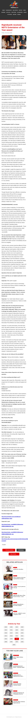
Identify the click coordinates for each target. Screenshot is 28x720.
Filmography (9, 10)
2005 (11, 641)
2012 (17, 635)
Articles (8, 12)
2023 (22, 627)
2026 (6, 627)
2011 (22, 635)
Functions (13, 12)
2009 (11, 638)
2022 (6, 630)
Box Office (15, 10)
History (14, 14)
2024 (17, 627)
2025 (11, 627)
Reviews (3, 12)
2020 (17, 630)
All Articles (21, 550)
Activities (9, 14)
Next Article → (14, 554)
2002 (14, 644)
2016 (17, 632)
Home (3, 10)
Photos (20, 10)
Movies (19, 14)
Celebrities (20, 12)
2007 (22, 638)
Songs (25, 12)
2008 (17, 638)
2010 (6, 638)
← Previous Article (8, 550)
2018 (6, 632)
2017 (11, 632)
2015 (22, 632)
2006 (6, 641)
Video (24, 10)
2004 (17, 641)
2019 (22, 630)
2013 (11, 635)
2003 (22, 641)
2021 (11, 630)
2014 (6, 635)
